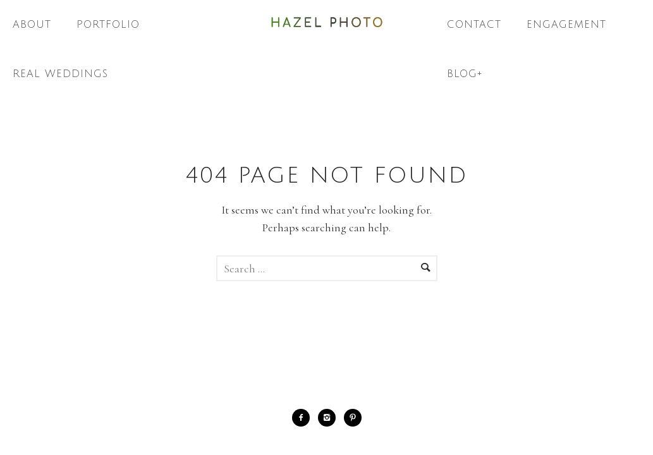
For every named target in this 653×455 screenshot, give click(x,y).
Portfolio (108, 24)
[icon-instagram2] (330, 418)
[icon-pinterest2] (353, 418)
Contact (474, 24)
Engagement (566, 24)
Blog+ (465, 74)
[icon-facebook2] (304, 418)
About (32, 24)
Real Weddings (60, 74)
